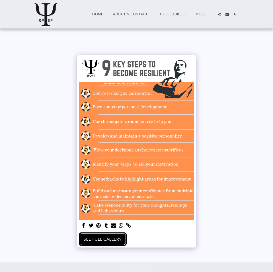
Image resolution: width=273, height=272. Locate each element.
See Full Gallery (103, 239)
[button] (219, 14)
